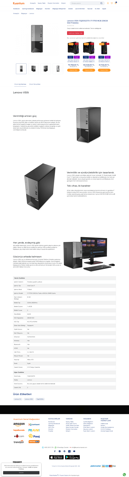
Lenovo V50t (29, 399)
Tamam (21, 472)
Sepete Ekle (73, 70)
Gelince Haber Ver (75, 33)
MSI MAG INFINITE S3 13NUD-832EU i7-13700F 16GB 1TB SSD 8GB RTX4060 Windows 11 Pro (73, 61)
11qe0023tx (40, 399)
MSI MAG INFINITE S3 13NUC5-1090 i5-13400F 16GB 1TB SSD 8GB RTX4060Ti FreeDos (104, 61)
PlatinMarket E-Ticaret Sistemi (59, 475)
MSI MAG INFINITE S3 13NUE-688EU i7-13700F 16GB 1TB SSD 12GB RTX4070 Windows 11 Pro (89, 61)
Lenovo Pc (17, 399)
